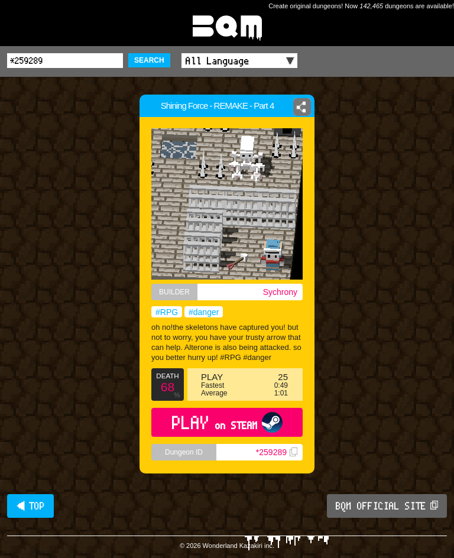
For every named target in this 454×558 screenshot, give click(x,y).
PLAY (227, 422)
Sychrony (280, 292)
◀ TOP (30, 506)
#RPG (166, 312)
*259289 (276, 452)
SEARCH (149, 60)
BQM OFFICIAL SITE (387, 506)
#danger (204, 312)
